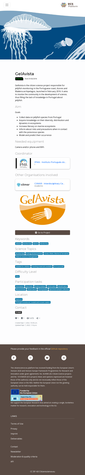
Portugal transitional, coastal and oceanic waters (33, 302)
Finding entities (40, 286)
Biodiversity (27, 244)
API (12, 461)
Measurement (20, 289)
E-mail (18, 312)
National (19, 299)
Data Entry (29, 286)
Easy (17, 276)
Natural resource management (26, 256)
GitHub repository (59, 348)
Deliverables (16, 438)
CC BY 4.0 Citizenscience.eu (42, 471)
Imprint (14, 433)
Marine (35, 244)
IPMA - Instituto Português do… (50, 162)
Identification (62, 286)
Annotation (20, 286)
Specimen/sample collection (59, 289)
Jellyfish (18, 244)
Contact (14, 446)
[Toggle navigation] (6, 4)
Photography (42, 289)
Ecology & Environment (34, 253)
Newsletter (16, 451)
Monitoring (44, 244)
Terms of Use (17, 423)
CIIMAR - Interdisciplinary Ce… (49, 183)
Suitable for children (23, 266)
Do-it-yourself (58, 266)
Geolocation (51, 286)
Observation (31, 289)
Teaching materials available (42, 266)
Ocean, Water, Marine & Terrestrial (56, 253)
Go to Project (42, 232)
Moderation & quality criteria (24, 456)
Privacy (14, 428)
